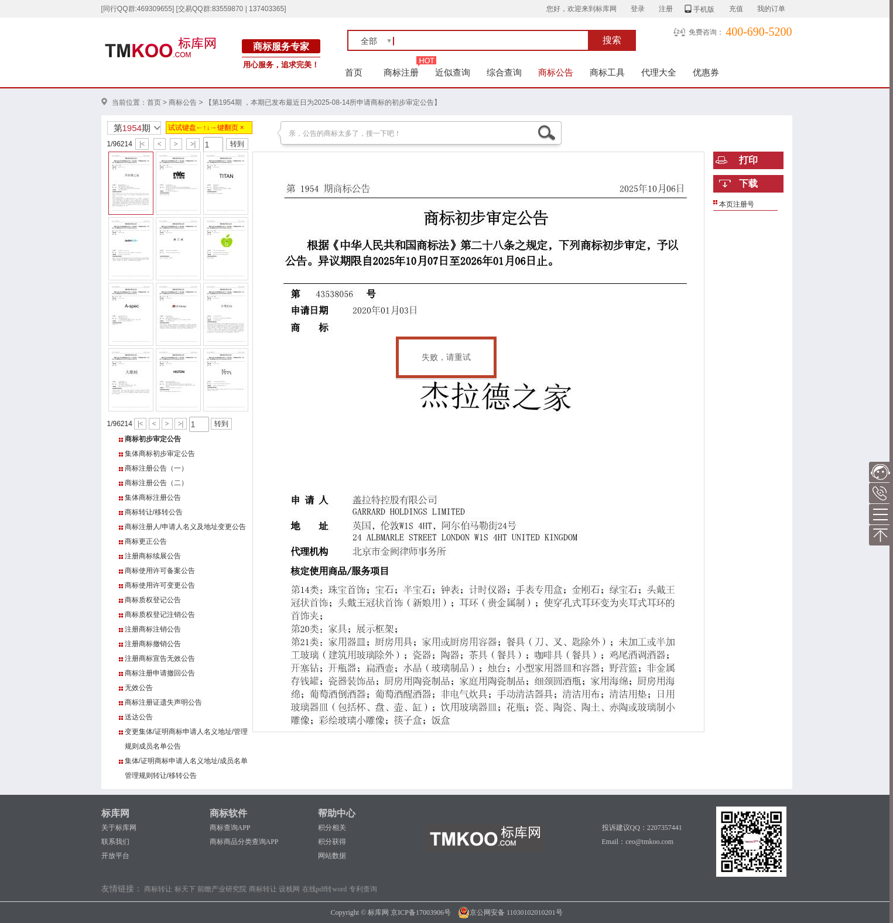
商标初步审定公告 (153, 439)
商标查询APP (230, 828)
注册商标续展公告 (153, 556)
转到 (237, 144)
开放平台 (115, 856)
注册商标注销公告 (153, 629)
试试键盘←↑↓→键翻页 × (206, 127)
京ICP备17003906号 (421, 912)
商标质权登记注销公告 (160, 614)
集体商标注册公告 (153, 497)
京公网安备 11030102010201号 (510, 912)
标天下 (185, 889)
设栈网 (289, 889)
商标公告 (555, 72)
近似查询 (452, 72)
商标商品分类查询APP (244, 842)
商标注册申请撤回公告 (160, 673)
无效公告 (139, 688)
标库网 (115, 813)
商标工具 (607, 72)
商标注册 (401, 72)
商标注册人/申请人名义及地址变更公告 (185, 527)
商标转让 (158, 889)
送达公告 (139, 717)
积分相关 (332, 828)
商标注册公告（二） (156, 483)
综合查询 (504, 72)
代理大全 (658, 72)
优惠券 (706, 72)
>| (193, 144)
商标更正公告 (146, 541)
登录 (638, 9)
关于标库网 (118, 828)
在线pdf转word (324, 889)
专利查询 (363, 889)
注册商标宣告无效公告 (160, 658)
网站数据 (332, 856)
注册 (666, 9)
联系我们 (115, 842)
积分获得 (332, 842)
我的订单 (771, 9)
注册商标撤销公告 (153, 644)
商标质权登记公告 (153, 600)
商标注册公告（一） (156, 468)
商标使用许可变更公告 (160, 585)
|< (142, 144)
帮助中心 (336, 813)
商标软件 (228, 813)
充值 (736, 9)
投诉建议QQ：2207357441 (642, 828)
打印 (748, 160)
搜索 (612, 40)
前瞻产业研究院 (222, 889)
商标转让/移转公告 (154, 512)
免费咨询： (706, 32)
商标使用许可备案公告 (160, 571)
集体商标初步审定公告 (160, 454)
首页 (354, 72)
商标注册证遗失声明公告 (163, 702)
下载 (748, 183)
